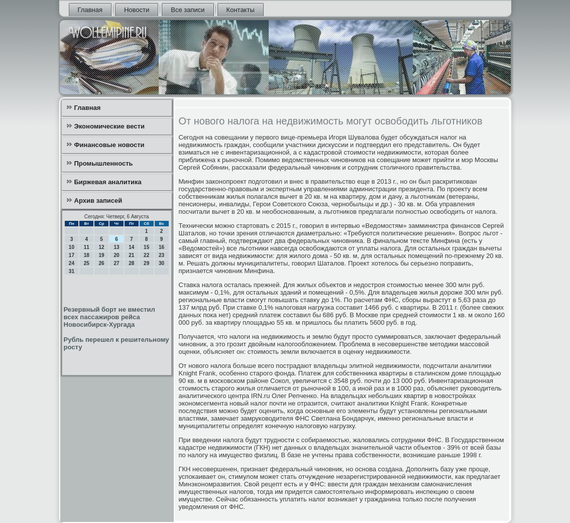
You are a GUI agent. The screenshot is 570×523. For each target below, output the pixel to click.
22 (146, 255)
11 (86, 247)
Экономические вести (109, 126)
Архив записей (98, 200)
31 (71, 271)
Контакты (240, 10)
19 (101, 255)
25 (86, 263)
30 (161, 263)
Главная (90, 10)
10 (71, 247)
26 (101, 263)
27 (116, 263)
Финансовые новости (109, 145)
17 (71, 255)
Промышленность (103, 163)
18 (86, 255)
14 (131, 247)
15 (146, 247)
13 (116, 247)
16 (161, 247)
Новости (136, 10)
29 (146, 263)
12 (101, 247)
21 (131, 255)
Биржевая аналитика (108, 182)
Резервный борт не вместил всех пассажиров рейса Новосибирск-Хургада (109, 317)
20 (116, 255)
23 (161, 255)
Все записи (187, 10)
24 (71, 263)
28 (131, 263)
